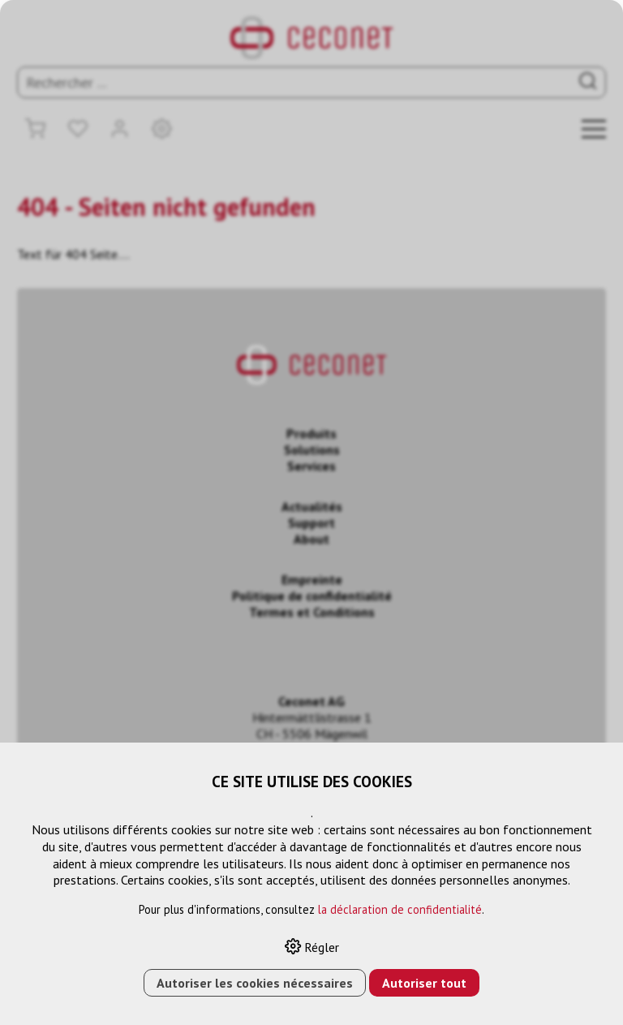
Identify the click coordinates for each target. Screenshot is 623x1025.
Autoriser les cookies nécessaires (255, 983)
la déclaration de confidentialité (400, 909)
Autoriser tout (424, 983)
